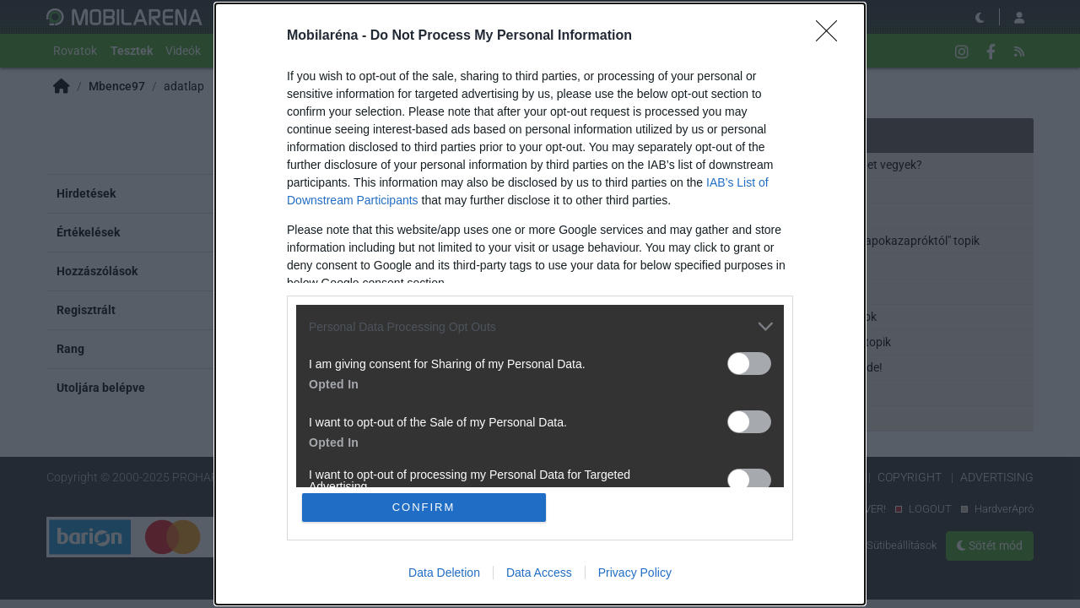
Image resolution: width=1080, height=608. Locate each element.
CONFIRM (424, 507)
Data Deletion (444, 572)
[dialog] (540, 304)
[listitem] (540, 326)
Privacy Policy (635, 572)
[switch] (749, 363)
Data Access (539, 572)
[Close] (832, 36)
